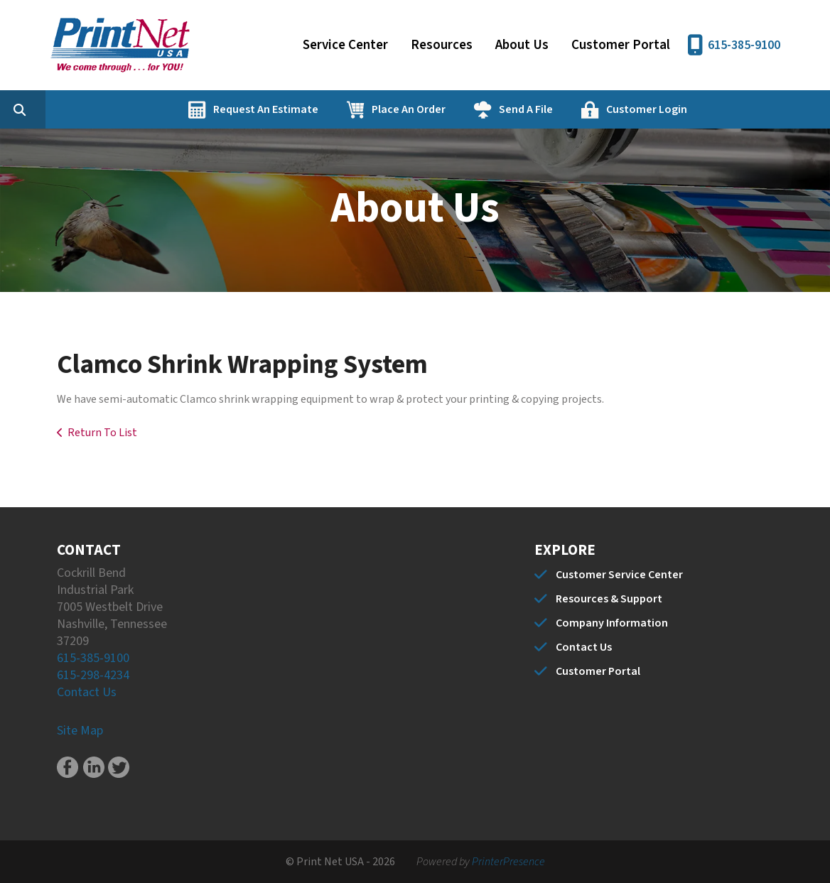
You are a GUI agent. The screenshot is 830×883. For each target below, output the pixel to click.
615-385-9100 (744, 45)
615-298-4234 (93, 675)
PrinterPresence (508, 862)
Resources (442, 45)
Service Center (345, 45)
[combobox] (109, 109)
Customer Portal (620, 45)
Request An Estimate (333, 109)
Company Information (612, 623)
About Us (522, 45)
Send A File (593, 109)
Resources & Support (609, 599)
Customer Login (714, 109)
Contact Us (87, 692)
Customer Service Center (619, 575)
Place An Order (476, 109)
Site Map (80, 731)
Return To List (102, 432)
